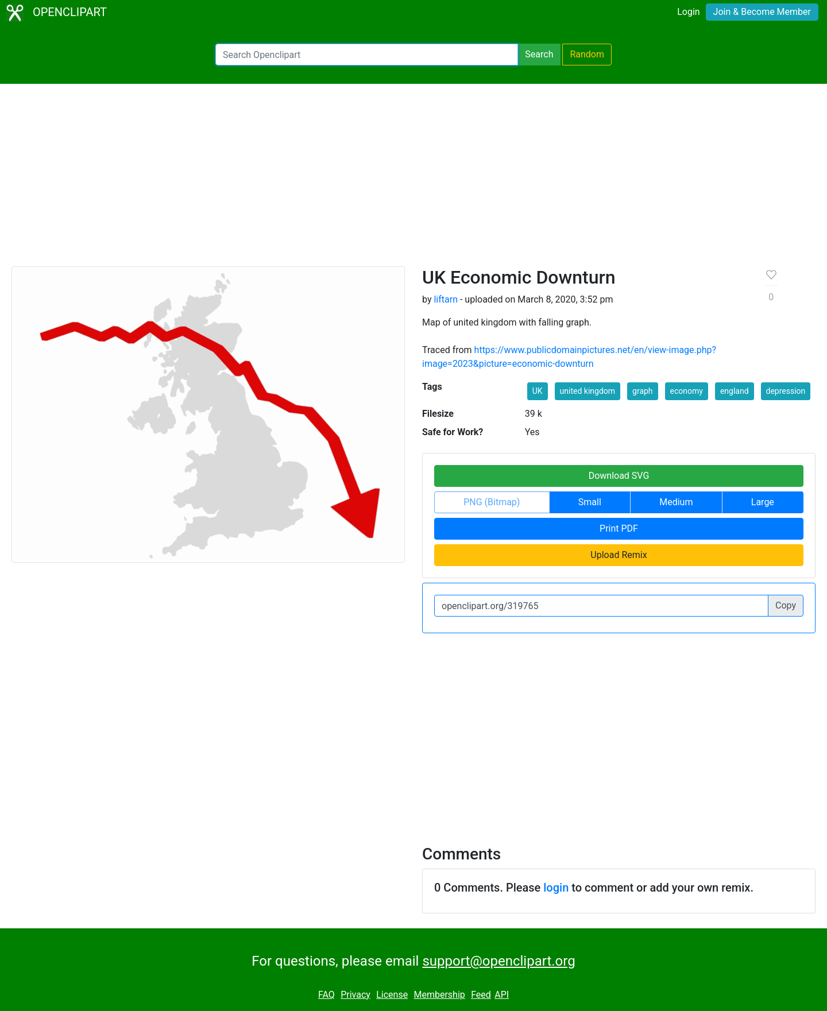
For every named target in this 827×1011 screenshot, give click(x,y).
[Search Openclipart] (366, 54)
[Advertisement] (413, 180)
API (501, 994)
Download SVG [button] (619, 475)
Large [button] (762, 502)
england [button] (734, 391)
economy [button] (686, 391)
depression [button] (786, 391)
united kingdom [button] (587, 391)
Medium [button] (676, 502)
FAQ (326, 994)
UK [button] (537, 391)
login (556, 887)
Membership (439, 994)
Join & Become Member (762, 11)
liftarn (446, 299)
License (392, 994)
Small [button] (589, 502)
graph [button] (642, 391)
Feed (481, 994)
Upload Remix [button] (618, 554)
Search (539, 54)
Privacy (355, 994)
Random (587, 54)
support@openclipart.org (498, 961)
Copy (785, 605)
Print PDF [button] (619, 528)
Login (688, 11)
